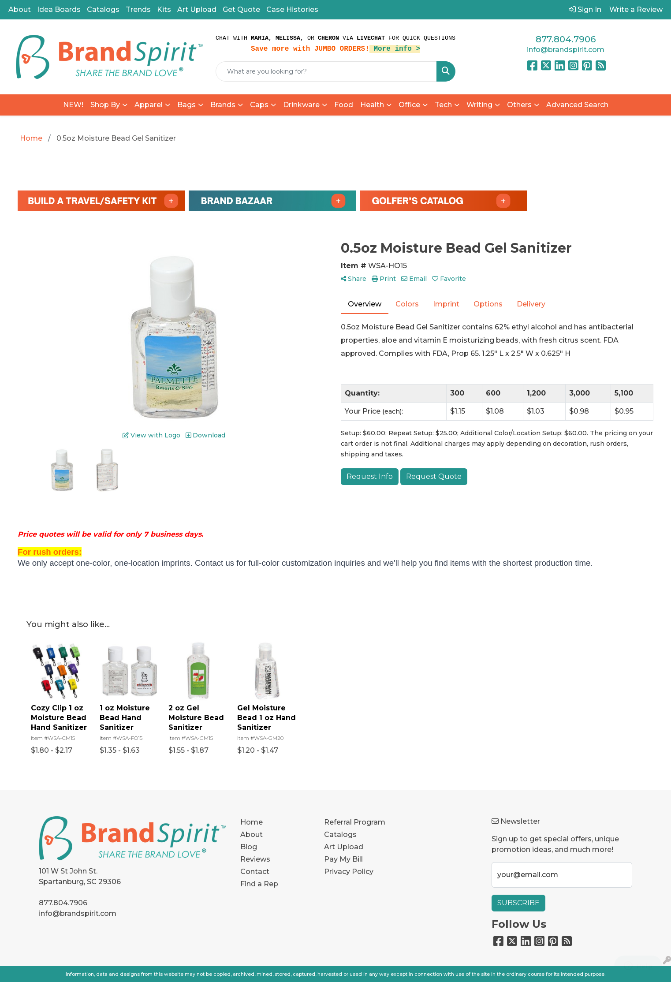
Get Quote (241, 9)
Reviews (255, 859)
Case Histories (292, 9)
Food (343, 105)
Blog (248, 847)
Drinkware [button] (301, 105)
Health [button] (372, 105)
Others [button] (519, 105)
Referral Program (354, 822)
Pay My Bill (343, 859)
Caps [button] (259, 105)
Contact (254, 871)
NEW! (73, 105)
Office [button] (409, 105)
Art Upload (196, 9)
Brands (222, 105)
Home (251, 822)
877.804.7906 (566, 39)
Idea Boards (59, 9)
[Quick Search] (326, 71)
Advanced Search (577, 105)
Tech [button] (443, 105)
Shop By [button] (105, 105)
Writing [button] (479, 105)
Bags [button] (186, 105)
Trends (138, 9)
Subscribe (518, 903)
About (19, 9)
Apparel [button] (148, 105)
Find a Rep (259, 884)
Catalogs (103, 9)
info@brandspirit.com (565, 49)
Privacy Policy (348, 871)
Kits (164, 9)
